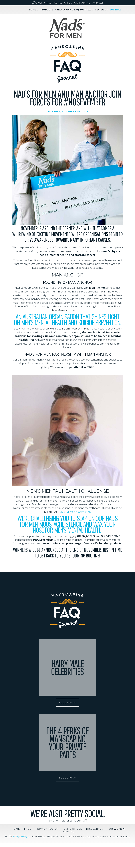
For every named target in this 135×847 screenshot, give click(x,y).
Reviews (100, 10)
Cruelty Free (67, 2)
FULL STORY (67, 702)
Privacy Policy (46, 830)
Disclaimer (94, 830)
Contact (69, 832)
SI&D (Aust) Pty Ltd (26, 837)
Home (32, 10)
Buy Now (115, 10)
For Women (116, 830)
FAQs (27, 830)
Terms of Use (72, 830)
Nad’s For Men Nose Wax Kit (74, 511)
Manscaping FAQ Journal (74, 10)
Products (47, 10)
